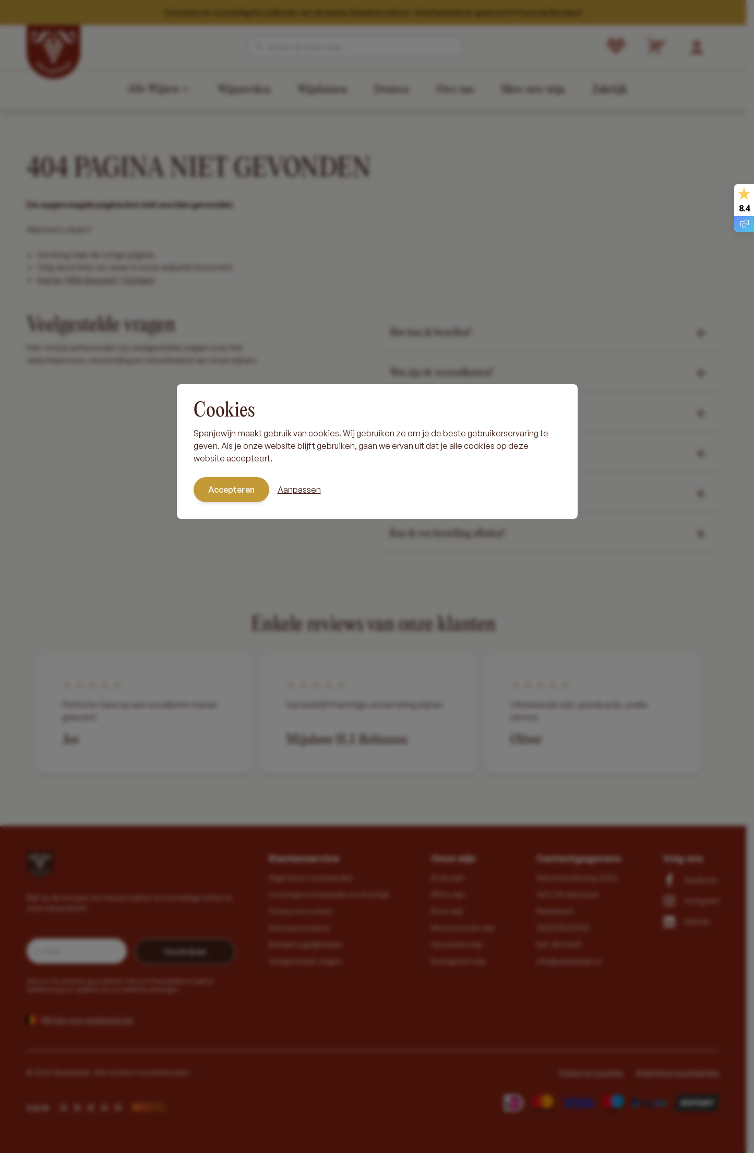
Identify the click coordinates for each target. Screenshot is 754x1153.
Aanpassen (299, 489)
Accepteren (231, 489)
